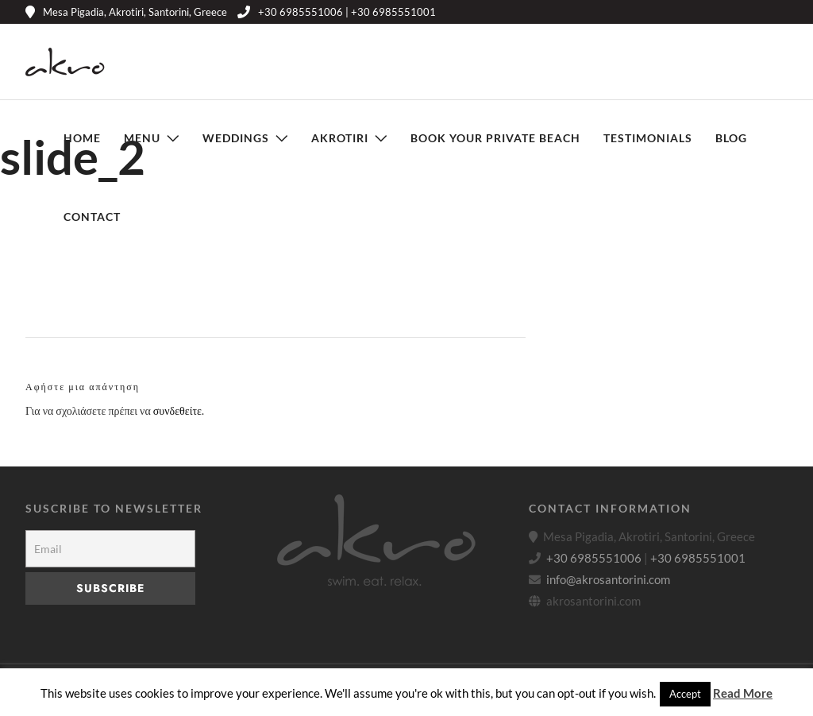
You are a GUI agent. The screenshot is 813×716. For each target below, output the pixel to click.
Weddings (235, 138)
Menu (142, 138)
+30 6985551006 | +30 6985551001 (336, 12)
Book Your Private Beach (495, 138)
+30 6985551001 (698, 558)
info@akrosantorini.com (608, 579)
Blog (731, 138)
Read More (743, 693)
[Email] (110, 548)
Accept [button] (685, 693)
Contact (92, 216)
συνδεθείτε (177, 410)
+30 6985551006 (594, 558)
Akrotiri (339, 138)
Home (82, 138)
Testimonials (647, 138)
